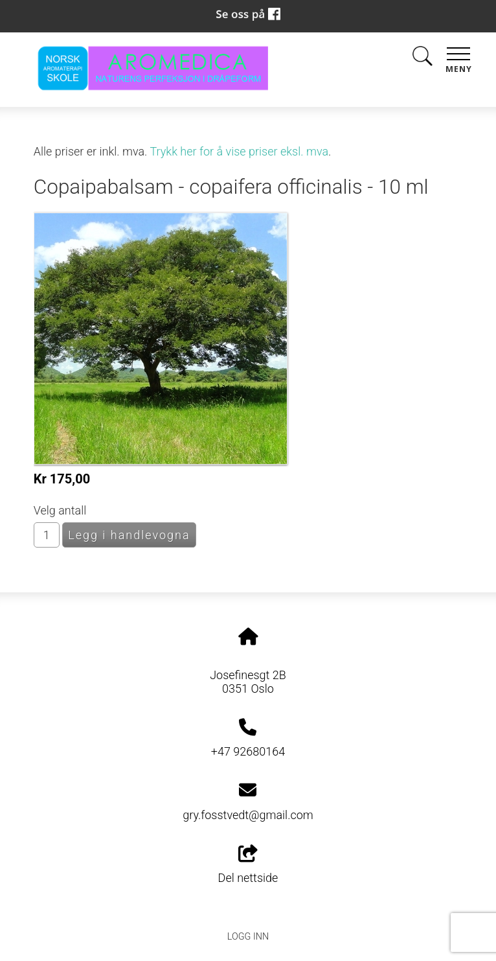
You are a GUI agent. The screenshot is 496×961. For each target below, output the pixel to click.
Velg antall (60, 510)
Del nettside (248, 865)
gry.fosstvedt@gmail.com (248, 815)
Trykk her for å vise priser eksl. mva (239, 151)
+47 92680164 (248, 751)
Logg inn (248, 936)
